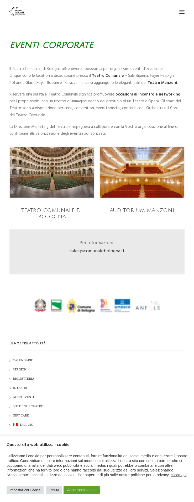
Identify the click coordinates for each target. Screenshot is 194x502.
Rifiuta (54, 490)
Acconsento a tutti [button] (81, 490)
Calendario (23, 360)
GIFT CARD (21, 415)
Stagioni (20, 369)
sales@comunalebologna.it (97, 251)
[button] (182, 11)
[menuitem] (23, 425)
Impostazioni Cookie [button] (25, 490)
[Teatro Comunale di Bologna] (17, 11)
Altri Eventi (23, 397)
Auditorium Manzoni (142, 210)
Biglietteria (23, 378)
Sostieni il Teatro (28, 406)
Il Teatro (21, 388)
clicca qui (178, 475)
